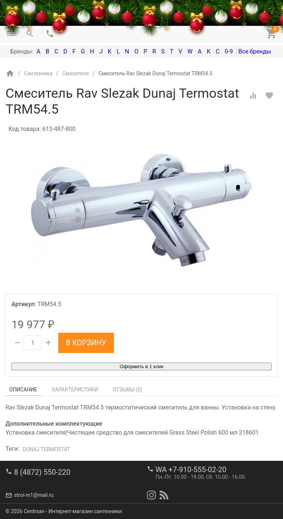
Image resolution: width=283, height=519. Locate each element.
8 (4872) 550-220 (42, 472)
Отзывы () (127, 389)
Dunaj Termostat (46, 449)
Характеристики (75, 389)
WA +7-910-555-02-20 (191, 469)
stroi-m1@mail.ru (33, 495)
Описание (23, 389)
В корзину (86, 342)
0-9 (229, 51)
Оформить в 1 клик (141, 366)
